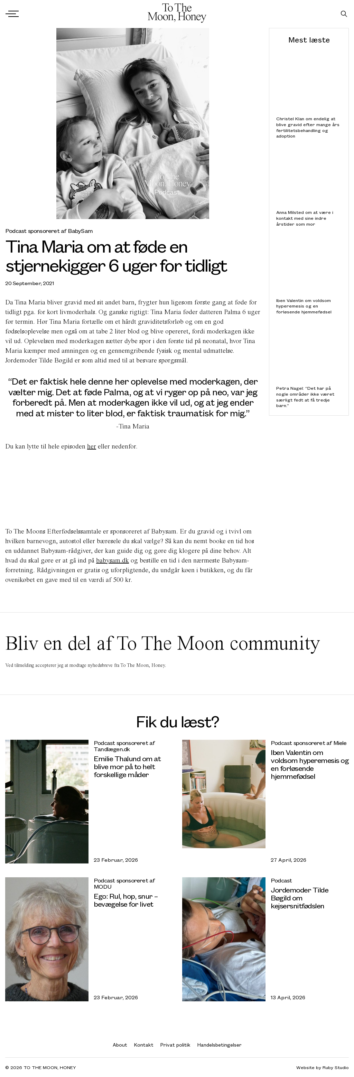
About (120, 1044)
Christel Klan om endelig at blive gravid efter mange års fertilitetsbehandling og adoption (307, 127)
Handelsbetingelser (219, 1044)
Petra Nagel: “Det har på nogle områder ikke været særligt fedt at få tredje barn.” (305, 396)
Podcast (281, 880)
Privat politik (175, 1044)
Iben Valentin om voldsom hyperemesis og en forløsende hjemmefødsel (304, 305)
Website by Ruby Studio (322, 1067)
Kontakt (143, 1044)
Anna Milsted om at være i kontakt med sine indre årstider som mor (304, 218)
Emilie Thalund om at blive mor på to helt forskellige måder (127, 766)
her (91, 446)
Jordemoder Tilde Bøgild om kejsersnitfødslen (299, 897)
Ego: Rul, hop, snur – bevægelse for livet (126, 900)
